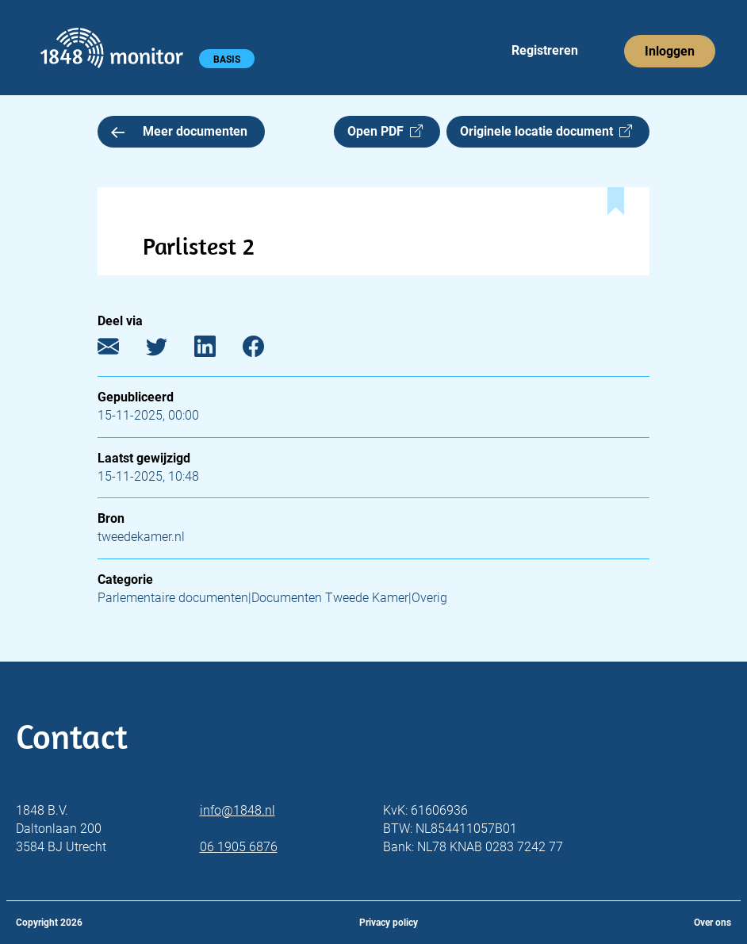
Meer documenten (179, 131)
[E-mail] (120, 350)
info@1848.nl (237, 810)
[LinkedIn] (216, 350)
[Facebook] (265, 350)
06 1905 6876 (239, 846)
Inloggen (670, 51)
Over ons (712, 922)
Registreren (544, 50)
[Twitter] (168, 350)
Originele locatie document (546, 131)
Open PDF (385, 131)
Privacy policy (388, 922)
